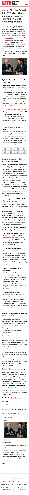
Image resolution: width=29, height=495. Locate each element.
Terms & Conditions (21, 481)
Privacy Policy (19, 484)
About (7, 478)
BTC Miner (6, 405)
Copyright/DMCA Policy (7, 484)
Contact (26, 484)
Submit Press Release (8, 481)
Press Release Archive (17, 478)
